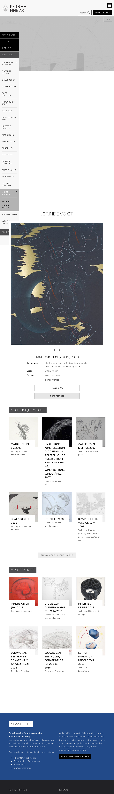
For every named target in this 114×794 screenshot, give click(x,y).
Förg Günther (9, 94)
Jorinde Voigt (65, 772)
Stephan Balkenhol (68, 746)
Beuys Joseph (9, 80)
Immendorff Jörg (9, 102)
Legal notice (67, 788)
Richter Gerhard (6, 162)
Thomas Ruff (65, 767)
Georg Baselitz (86, 746)
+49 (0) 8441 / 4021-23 (26, 746)
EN (106, 19)
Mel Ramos (76, 763)
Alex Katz (81, 755)
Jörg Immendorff (67, 755)
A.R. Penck (64, 763)
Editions (6, 201)
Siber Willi (9, 177)
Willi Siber (78, 767)
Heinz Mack (81, 759)
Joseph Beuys (66, 750)
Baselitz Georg (6, 72)
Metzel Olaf (8, 141)
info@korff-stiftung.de (27, 752)
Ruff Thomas (9, 170)
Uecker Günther (9, 184)
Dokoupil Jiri (9, 86)
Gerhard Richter (90, 763)
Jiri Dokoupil (79, 750)
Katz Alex (7, 111)
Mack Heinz (8, 135)
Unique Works (5, 206)
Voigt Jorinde (9, 192)
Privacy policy (84, 788)
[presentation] (54, 288)
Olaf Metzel (93, 759)
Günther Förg (93, 750)
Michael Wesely (94, 772)
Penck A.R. (9, 148)
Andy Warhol (79, 772)
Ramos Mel (8, 154)
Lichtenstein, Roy (9, 118)
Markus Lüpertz (66, 759)
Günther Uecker (91, 767)
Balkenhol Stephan (9, 63)
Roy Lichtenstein (95, 755)
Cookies (100, 788)
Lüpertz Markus (9, 127)
